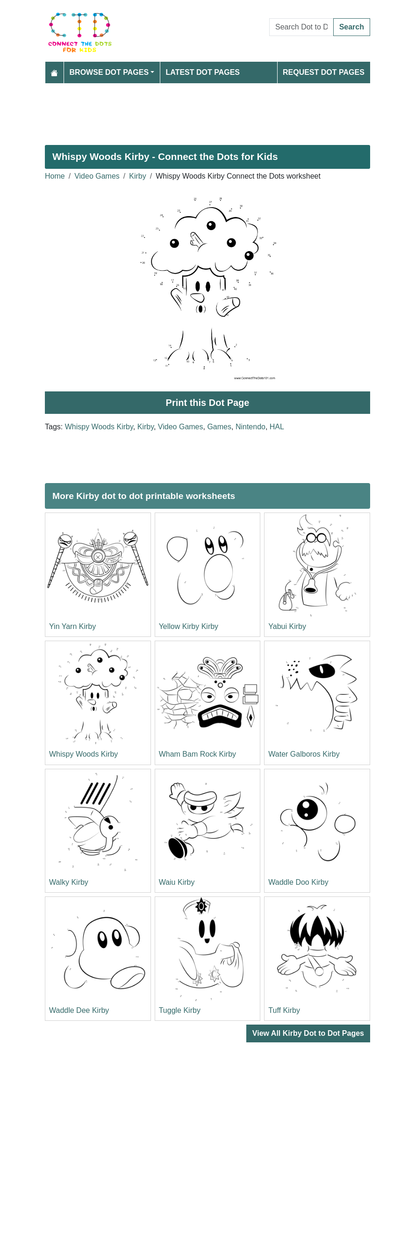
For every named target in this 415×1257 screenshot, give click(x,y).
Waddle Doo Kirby (298, 882)
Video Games (97, 176)
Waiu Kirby (177, 882)
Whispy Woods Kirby (99, 427)
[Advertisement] (207, 110)
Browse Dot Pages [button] (109, 72)
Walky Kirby (68, 882)
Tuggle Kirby (179, 1010)
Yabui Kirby (287, 626)
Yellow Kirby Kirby (188, 626)
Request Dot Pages (324, 72)
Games (219, 427)
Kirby (137, 176)
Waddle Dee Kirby (79, 1010)
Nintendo (250, 427)
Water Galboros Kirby (303, 754)
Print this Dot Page (208, 402)
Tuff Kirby (284, 1010)
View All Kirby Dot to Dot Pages (308, 1033)
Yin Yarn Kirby (72, 626)
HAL (277, 427)
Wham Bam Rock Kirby (197, 754)
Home (55, 176)
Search (351, 27)
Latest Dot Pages (203, 72)
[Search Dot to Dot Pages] (301, 27)
